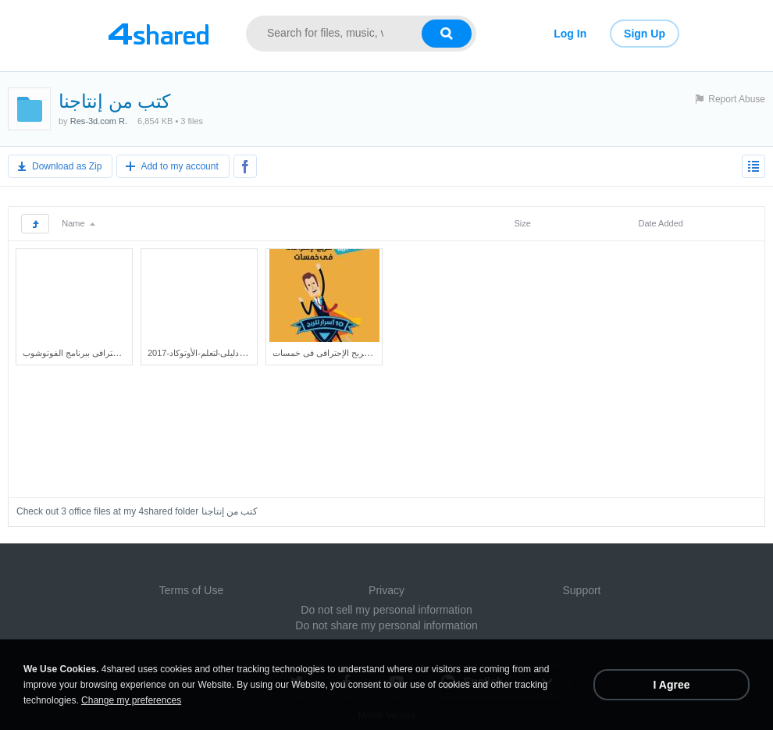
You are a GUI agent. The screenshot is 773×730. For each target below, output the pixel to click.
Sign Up (644, 33)
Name (78, 223)
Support (581, 590)
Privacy (386, 590)
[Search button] (447, 34)
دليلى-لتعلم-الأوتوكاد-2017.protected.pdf (220, 353)
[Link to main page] (158, 34)
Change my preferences (131, 700)
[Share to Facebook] (245, 166)
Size (522, 223)
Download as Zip (67, 166)
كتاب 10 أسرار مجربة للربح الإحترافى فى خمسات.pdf (367, 353)
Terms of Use (191, 590)
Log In (570, 33)
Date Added (660, 223)
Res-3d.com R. (98, 121)
